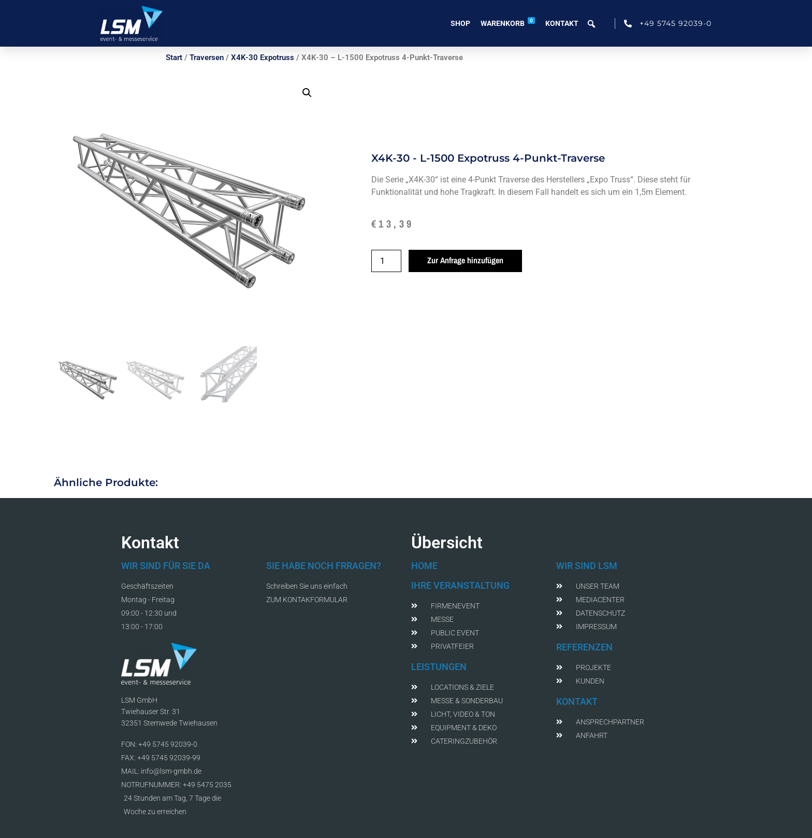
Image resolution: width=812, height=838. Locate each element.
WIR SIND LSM (586, 565)
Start (174, 57)
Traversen (207, 57)
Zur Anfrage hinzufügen (465, 260)
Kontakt (561, 23)
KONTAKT (577, 701)
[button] (307, 92)
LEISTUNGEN (439, 666)
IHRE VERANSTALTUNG (460, 585)
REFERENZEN (584, 647)
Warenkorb (508, 22)
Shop (460, 23)
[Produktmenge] (386, 261)
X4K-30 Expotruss (262, 57)
